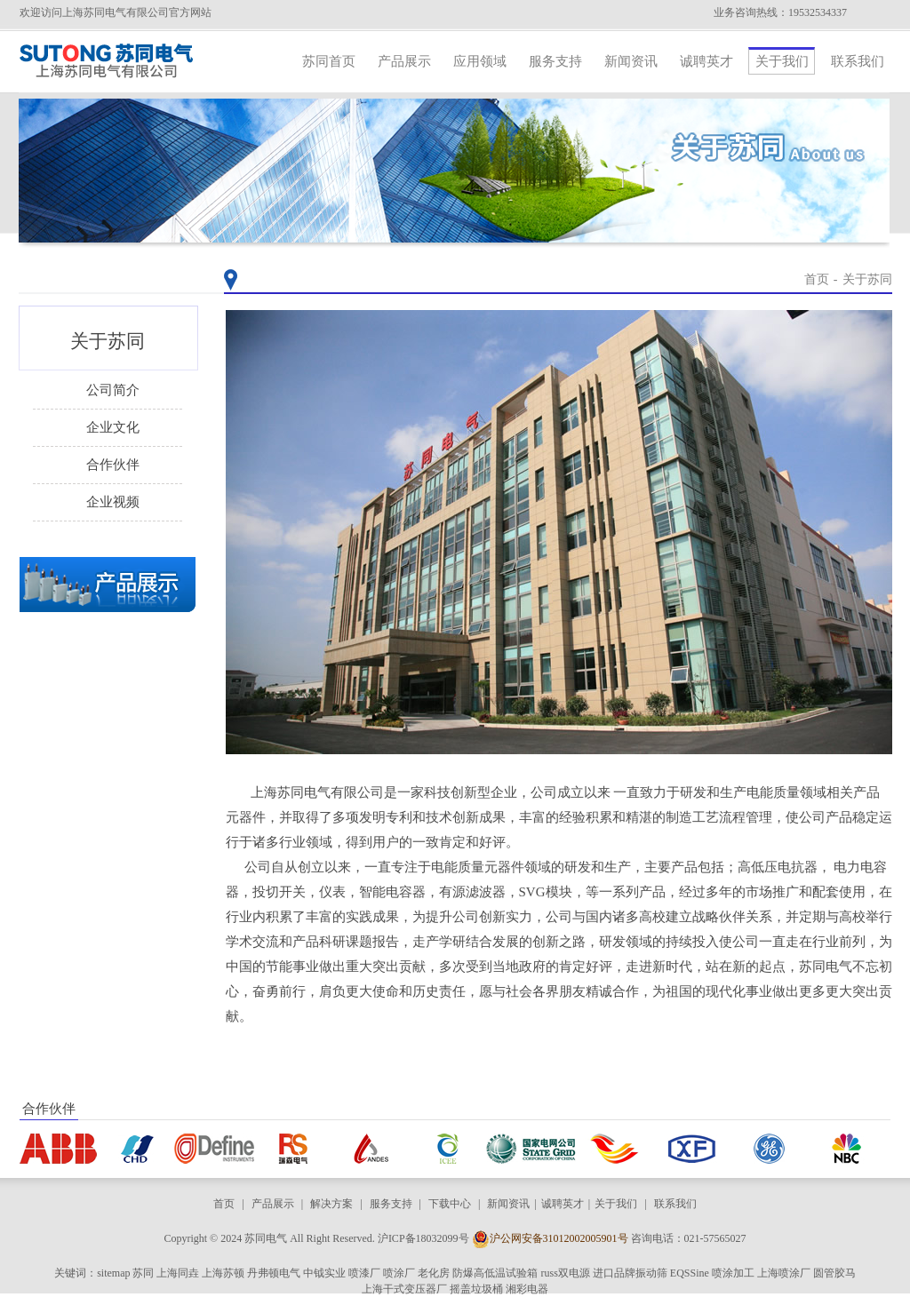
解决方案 (331, 1204)
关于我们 (782, 61)
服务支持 (555, 61)
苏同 (143, 1273)
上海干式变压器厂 (404, 1289)
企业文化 (113, 427)
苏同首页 (328, 61)
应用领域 (480, 61)
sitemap (113, 1273)
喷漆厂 (364, 1273)
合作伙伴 (113, 465)
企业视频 (113, 502)
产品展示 (404, 61)
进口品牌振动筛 (630, 1273)
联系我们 (857, 61)
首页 (816, 279)
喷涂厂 (399, 1273)
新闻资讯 (631, 61)
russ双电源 (564, 1273)
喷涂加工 (733, 1273)
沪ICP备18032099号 (423, 1238)
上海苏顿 (223, 1273)
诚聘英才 (706, 61)
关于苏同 (867, 279)
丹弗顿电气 (273, 1273)
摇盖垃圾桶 (476, 1289)
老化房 (434, 1273)
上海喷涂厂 (783, 1273)
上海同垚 (177, 1273)
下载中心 (449, 1204)
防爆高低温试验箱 (495, 1273)
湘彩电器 (527, 1289)
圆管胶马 (834, 1273)
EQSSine (689, 1273)
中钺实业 (324, 1273)
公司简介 (113, 390)
